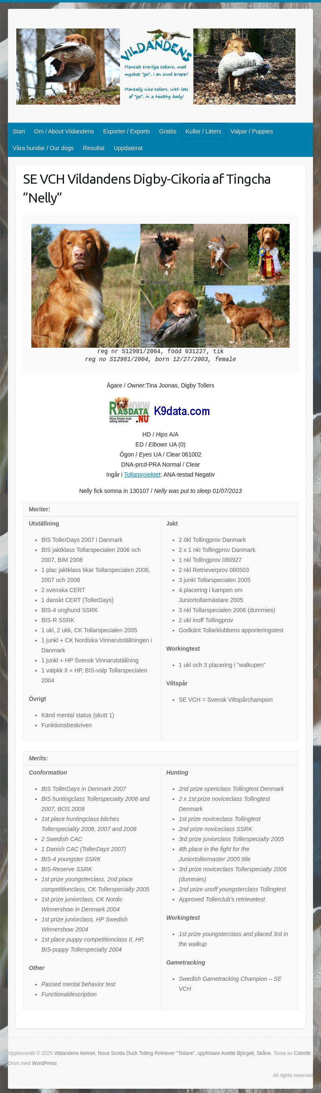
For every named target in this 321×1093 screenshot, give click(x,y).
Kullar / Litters (204, 131)
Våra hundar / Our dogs (43, 148)
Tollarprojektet (142, 474)
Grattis (167, 131)
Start (19, 131)
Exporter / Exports (126, 131)
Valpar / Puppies (252, 131)
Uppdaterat (128, 148)
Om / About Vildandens (64, 131)
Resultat (93, 148)
